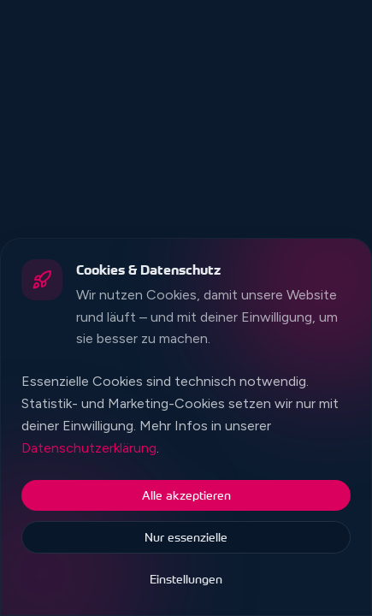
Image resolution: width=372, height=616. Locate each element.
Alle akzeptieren (186, 495)
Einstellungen (186, 579)
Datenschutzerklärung (88, 448)
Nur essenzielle (186, 537)
